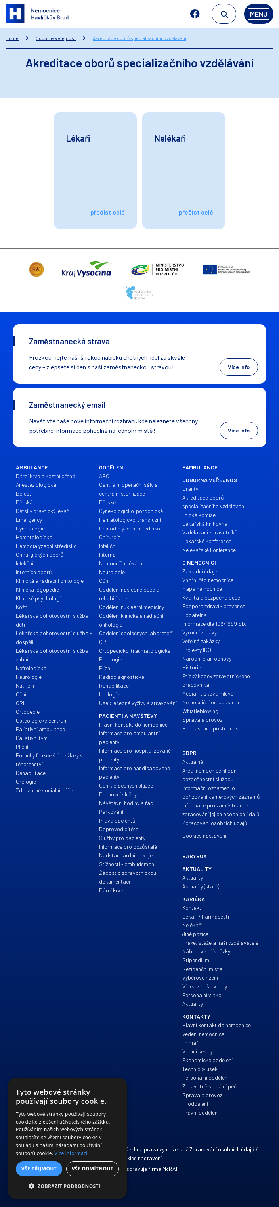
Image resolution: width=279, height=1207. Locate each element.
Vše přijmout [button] (39, 1168)
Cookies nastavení (139, 1158)
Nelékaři (170, 138)
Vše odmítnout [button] (92, 1168)
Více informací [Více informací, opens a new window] (71, 1153)
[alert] (67, 1138)
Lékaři (78, 138)
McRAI (169, 1168)
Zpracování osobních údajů (221, 1149)
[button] (67, 1186)
